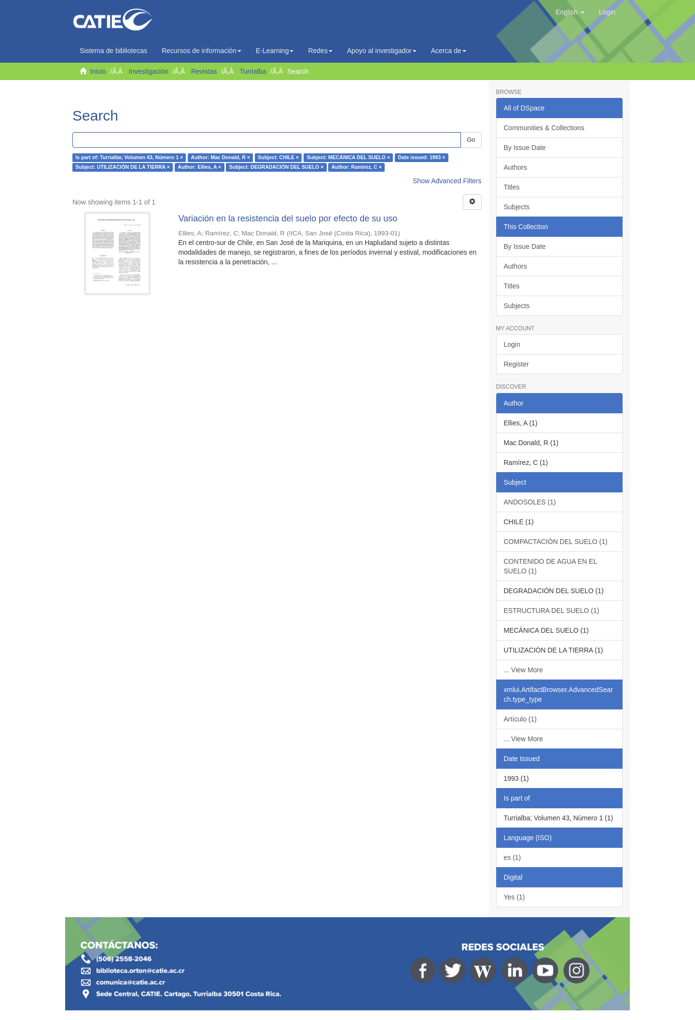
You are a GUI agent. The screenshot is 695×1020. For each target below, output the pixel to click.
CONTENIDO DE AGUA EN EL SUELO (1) (551, 566)
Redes (320, 50)
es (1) (512, 857)
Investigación (148, 71)
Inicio (98, 71)
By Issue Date (525, 147)
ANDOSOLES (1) (530, 502)
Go (471, 139)
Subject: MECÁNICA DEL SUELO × (348, 158)
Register (516, 364)
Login (512, 344)
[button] (570, 12)
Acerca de (448, 50)
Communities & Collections (544, 128)
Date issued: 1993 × (421, 158)
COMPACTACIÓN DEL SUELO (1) (556, 541)
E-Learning (275, 50)
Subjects (517, 207)
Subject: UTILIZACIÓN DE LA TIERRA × (122, 167)
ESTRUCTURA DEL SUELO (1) (551, 610)
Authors (515, 167)
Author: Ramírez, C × (357, 167)
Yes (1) (514, 897)
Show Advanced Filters (447, 181)
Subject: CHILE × (278, 158)
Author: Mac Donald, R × (220, 158)
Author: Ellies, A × (199, 167)
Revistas (204, 71)
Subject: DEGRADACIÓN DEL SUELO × (276, 167)
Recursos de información (201, 50)
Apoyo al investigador (382, 50)
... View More (523, 670)
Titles (512, 187)
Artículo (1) (520, 719)
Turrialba (253, 71)
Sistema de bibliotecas (113, 50)
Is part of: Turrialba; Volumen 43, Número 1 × (129, 158)
